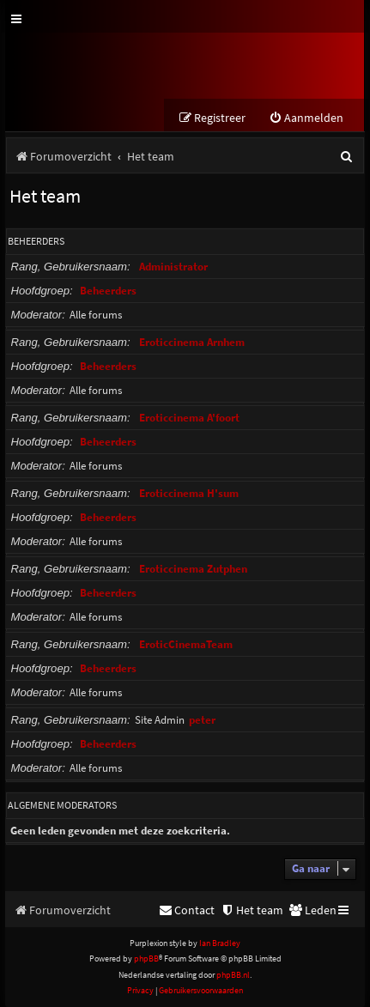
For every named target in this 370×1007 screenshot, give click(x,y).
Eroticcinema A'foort (189, 417)
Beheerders (36, 240)
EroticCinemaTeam (186, 644)
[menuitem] (306, 118)
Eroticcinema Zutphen (193, 568)
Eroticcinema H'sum (189, 493)
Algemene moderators (62, 804)
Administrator (173, 266)
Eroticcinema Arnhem (192, 342)
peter (202, 720)
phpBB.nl (233, 974)
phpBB (146, 958)
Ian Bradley (219, 943)
